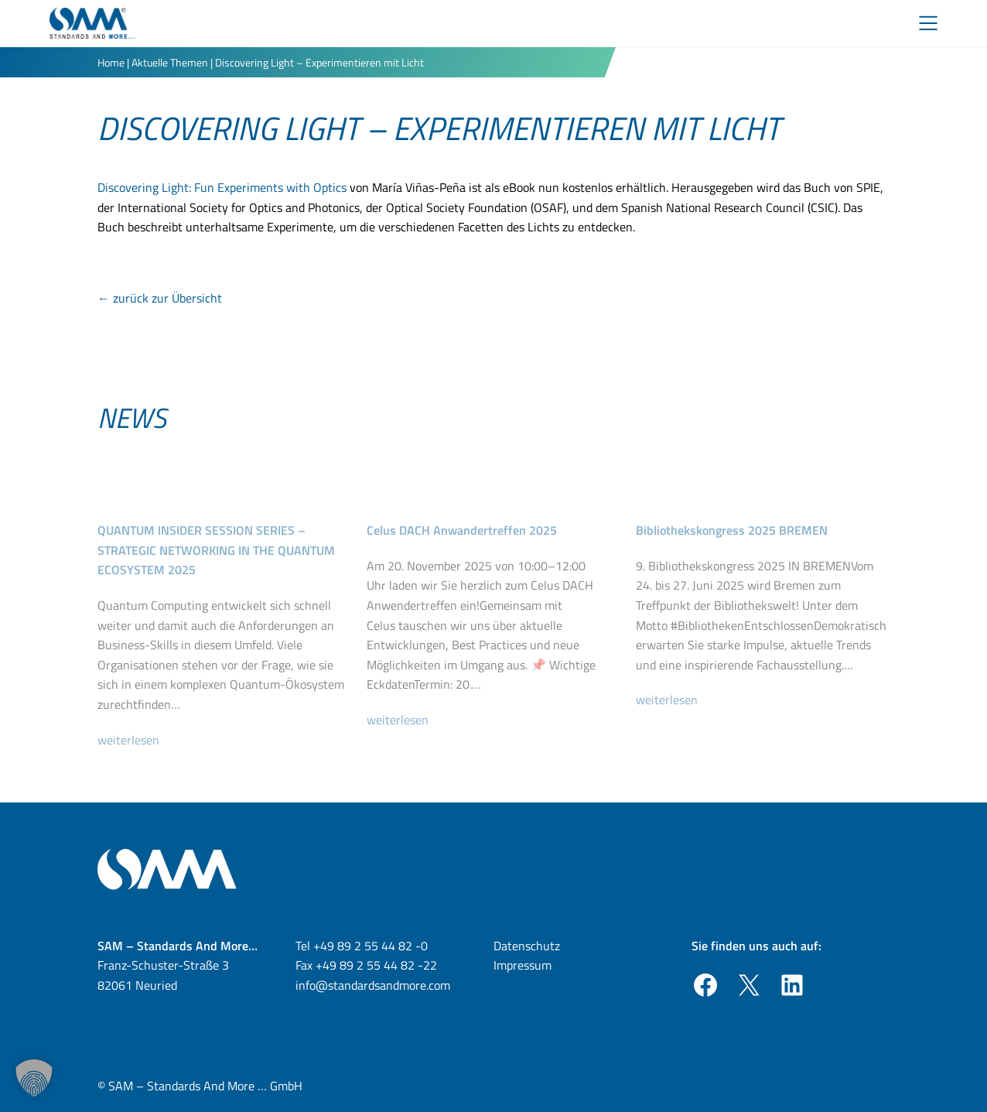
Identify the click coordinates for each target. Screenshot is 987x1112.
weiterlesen (134, 765)
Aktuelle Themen (169, 62)
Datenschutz (527, 945)
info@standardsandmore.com (372, 985)
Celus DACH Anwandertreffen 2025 (462, 555)
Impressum (523, 965)
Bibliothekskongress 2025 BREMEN (732, 555)
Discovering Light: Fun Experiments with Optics (222, 187)
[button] (34, 1078)
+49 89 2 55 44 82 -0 (370, 945)
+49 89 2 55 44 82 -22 (376, 965)
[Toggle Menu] (928, 23)
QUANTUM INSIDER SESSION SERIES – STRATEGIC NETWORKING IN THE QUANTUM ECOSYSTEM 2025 (216, 575)
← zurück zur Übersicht (159, 298)
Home (111, 62)
